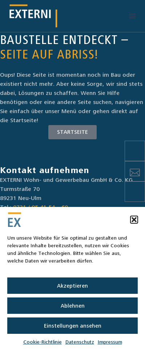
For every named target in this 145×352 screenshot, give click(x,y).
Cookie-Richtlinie (42, 342)
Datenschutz (79, 342)
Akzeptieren (72, 286)
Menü (132, 16)
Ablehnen (73, 306)
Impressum (110, 342)
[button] (134, 219)
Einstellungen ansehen (72, 326)
